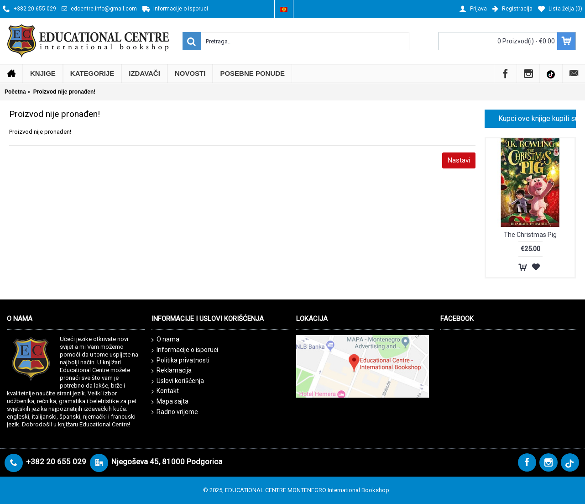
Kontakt (165, 391)
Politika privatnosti (180, 361)
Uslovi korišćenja (177, 381)
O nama (165, 340)
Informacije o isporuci (184, 350)
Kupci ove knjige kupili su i (537, 118)
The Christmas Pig (530, 234)
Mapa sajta (169, 402)
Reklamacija (171, 371)
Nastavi (459, 160)
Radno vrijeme (174, 412)
